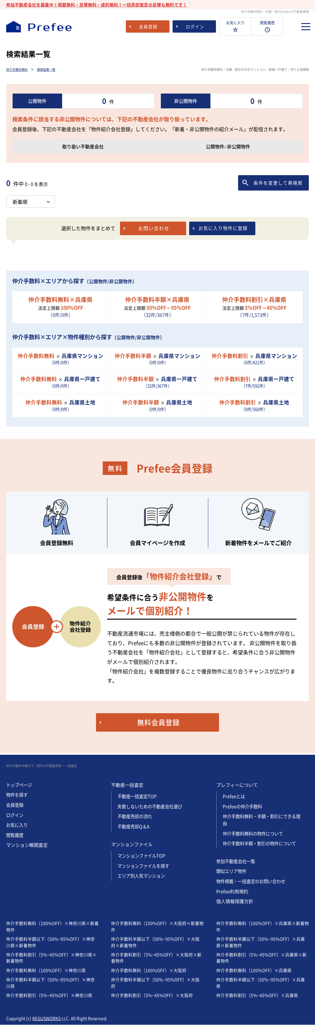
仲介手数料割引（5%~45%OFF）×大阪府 (152, 995)
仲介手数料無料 (17, 69)
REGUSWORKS (46, 1018)
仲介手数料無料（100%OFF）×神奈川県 (46, 970)
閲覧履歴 (15, 835)
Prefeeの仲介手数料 (243, 806)
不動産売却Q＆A (134, 826)
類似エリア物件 (232, 871)
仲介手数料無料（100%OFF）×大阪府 (148, 970)
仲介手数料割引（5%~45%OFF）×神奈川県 (49, 995)
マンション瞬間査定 (27, 845)
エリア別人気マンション (143, 876)
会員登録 (15, 805)
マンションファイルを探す (145, 865)
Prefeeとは (234, 797)
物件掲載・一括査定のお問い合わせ (253, 881)
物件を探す (17, 795)
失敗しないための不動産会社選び (152, 806)
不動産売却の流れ (136, 817)
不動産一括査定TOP (138, 797)
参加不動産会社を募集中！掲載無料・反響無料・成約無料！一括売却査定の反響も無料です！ (96, 5)
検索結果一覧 (46, 69)
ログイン (15, 815)
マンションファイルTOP (143, 856)
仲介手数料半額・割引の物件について (262, 843)
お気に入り (17, 825)
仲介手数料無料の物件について (255, 833)
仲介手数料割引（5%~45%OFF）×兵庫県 (257, 995)
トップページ (20, 785)
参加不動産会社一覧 (237, 861)
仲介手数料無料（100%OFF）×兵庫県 (254, 970)
